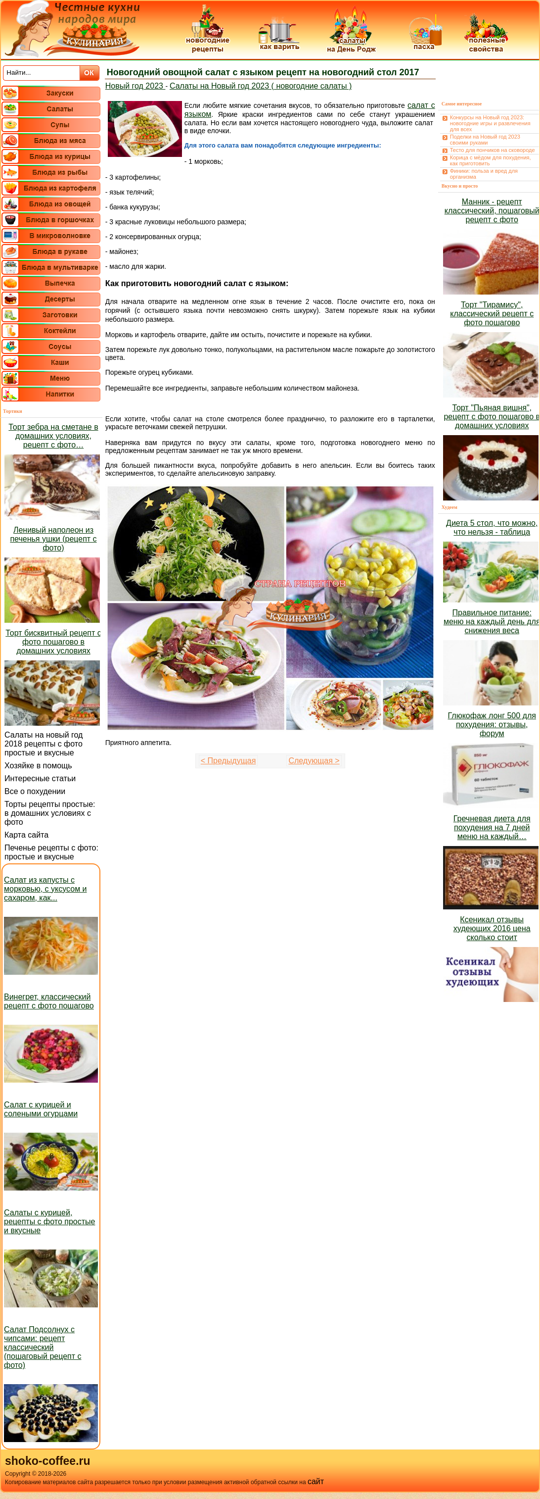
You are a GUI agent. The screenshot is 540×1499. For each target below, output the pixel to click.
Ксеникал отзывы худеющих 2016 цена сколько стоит (492, 928)
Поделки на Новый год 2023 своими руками (485, 140)
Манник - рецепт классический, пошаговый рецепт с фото (492, 211)
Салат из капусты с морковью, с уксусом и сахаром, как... (45, 889)
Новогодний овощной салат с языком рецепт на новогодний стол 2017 (263, 72)
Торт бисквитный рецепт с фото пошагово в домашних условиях (53, 642)
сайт (316, 1481)
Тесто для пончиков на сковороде (492, 150)
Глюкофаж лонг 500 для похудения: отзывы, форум (492, 724)
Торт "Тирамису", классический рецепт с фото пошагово (492, 313)
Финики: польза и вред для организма (484, 174)
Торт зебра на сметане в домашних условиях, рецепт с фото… (53, 436)
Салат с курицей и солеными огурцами (41, 1109)
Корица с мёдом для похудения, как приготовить (490, 160)
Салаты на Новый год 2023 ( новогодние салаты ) (261, 86)
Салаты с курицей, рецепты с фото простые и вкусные (49, 1221)
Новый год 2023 (135, 86)
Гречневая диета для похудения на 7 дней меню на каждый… (492, 827)
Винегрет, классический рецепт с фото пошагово (49, 1001)
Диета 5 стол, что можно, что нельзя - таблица (492, 527)
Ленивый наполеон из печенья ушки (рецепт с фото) (53, 539)
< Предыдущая (228, 760)
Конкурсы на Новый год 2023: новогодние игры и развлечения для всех (490, 123)
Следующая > (313, 760)
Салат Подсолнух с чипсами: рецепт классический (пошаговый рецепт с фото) (43, 1347)
